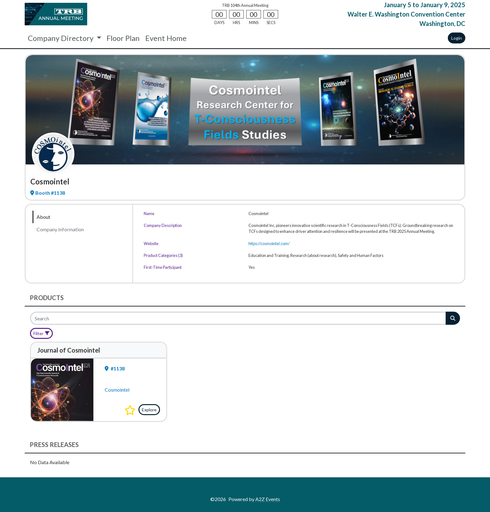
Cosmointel (117, 390)
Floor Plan (123, 38)
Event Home (166, 38)
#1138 (115, 368)
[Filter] (41, 333)
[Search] (238, 318)
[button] (130, 410)
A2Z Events (267, 499)
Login (456, 38)
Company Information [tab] (60, 229)
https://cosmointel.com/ (269, 243)
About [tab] (43, 217)
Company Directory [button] (61, 38)
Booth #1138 (47, 193)
